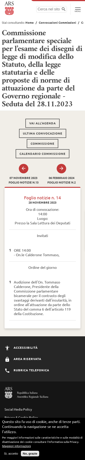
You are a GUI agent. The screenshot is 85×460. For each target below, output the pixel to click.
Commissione (42, 143)
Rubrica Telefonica (27, 370)
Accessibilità (21, 347)
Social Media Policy (18, 409)
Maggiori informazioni (16, 447)
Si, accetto (11, 455)
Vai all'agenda (42, 123)
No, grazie (30, 455)
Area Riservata (23, 359)
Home (29, 22)
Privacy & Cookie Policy (21, 417)
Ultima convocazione (42, 133)
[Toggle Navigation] (77, 9)
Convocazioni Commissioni (57, 22)
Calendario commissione (42, 154)
